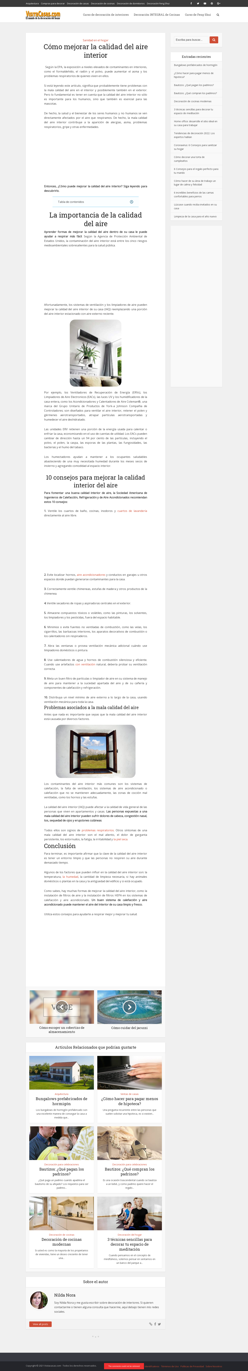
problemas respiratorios (98, 830)
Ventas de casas (130, 1094)
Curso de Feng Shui (198, 14)
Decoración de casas (78, 3)
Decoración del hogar (130, 1234)
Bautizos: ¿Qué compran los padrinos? (129, 1172)
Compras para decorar (53, 3)
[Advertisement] (95, 158)
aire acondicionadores (91, 575)
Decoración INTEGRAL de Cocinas (157, 14)
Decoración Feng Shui (158, 3)
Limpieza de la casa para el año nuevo (195, 216)
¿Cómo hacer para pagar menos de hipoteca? (129, 1101)
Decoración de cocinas (103, 3)
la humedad (70, 877)
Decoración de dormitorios (131, 3)
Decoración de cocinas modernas (62, 1242)
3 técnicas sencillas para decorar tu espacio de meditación (129, 1244)
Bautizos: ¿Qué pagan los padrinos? (61, 1172)
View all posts (40, 1324)
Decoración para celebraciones (61, 1164)
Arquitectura (32, 3)
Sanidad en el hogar (95, 40)
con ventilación (85, 664)
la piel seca (120, 839)
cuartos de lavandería (132, 511)
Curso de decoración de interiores (106, 14)
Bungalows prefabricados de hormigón (61, 1101)
